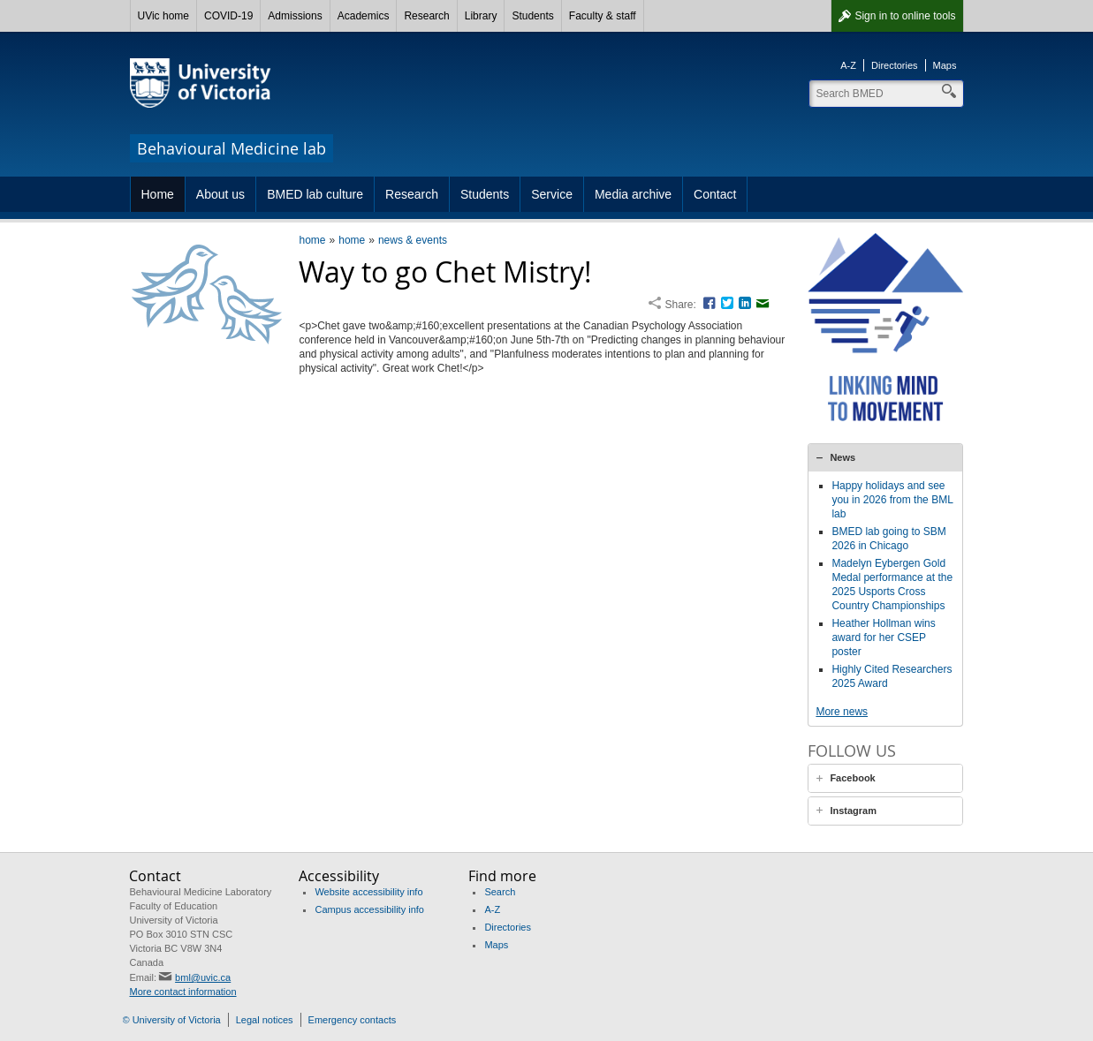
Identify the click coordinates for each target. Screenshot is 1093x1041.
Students (532, 16)
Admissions (295, 16)
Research (426, 16)
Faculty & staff (602, 16)
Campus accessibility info (369, 909)
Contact (715, 194)
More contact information (182, 991)
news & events (412, 240)
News (842, 457)
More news (842, 711)
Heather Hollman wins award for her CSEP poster (883, 637)
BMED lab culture (315, 194)
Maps (945, 65)
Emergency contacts (352, 1020)
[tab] (885, 457)
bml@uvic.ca (203, 977)
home (312, 240)
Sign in (904, 16)
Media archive (633, 194)
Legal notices (264, 1020)
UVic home (163, 16)
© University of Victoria (172, 1020)
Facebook (852, 778)
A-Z (848, 65)
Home (157, 194)
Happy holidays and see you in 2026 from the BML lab (892, 499)
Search (499, 891)
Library (481, 16)
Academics (364, 16)
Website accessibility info (368, 891)
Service (552, 194)
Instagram (853, 810)
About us (220, 194)
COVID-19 (228, 16)
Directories (894, 65)
